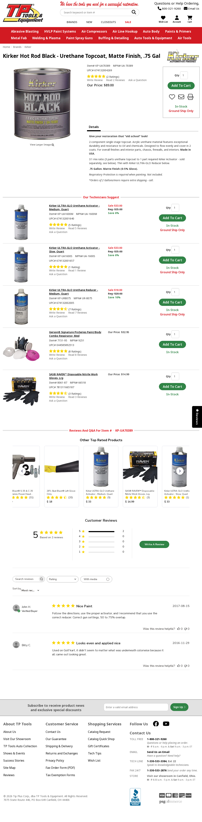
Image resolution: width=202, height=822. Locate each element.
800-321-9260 (169, 8)
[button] (22, 471)
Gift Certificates (98, 746)
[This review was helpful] (178, 629)
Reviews (9, 775)
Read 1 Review (77, 270)
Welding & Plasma (46, 38)
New (89, 22)
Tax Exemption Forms (60, 775)
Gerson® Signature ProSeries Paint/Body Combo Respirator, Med (75, 334)
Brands (72, 22)
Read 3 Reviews (77, 397)
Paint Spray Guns (79, 38)
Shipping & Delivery (59, 746)
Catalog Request (99, 732)
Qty (177, 75)
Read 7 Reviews (77, 312)
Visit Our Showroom (17, 739)
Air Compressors (94, 31)
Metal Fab (19, 38)
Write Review (95, 80)
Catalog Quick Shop (101, 739)
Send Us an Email (158, 752)
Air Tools (184, 38)
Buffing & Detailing (113, 38)
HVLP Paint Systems (60, 31)
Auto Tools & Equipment (153, 38)
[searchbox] (25, 579)
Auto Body (151, 31)
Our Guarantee (56, 739)
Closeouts (108, 22)
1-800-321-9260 (156, 739)
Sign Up (179, 707)
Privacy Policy (55, 761)
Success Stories (13, 761)
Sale (128, 22)
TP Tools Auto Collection (20, 746)
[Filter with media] (96, 579)
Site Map (9, 768)
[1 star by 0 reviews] (101, 552)
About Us (9, 732)
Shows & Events (14, 753)
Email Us (191, 8)
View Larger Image (42, 144)
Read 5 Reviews (77, 228)
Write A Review (154, 544)
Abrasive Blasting (25, 31)
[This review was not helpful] (185, 629)
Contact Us (53, 732)
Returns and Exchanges (62, 753)
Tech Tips (94, 753)
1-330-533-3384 (156, 761)
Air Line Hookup (125, 31)
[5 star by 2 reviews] (101, 532)
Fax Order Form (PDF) (60, 768)
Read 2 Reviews (115, 80)
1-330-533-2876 (156, 770)
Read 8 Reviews (77, 354)
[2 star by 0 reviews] (101, 547)
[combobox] (63, 579)
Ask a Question (137, 80)
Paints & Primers (178, 31)
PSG (170, 802)
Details (94, 127)
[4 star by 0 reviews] (101, 537)
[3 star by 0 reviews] (101, 542)
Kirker (27, 47)
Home (6, 47)
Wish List (94, 761)
